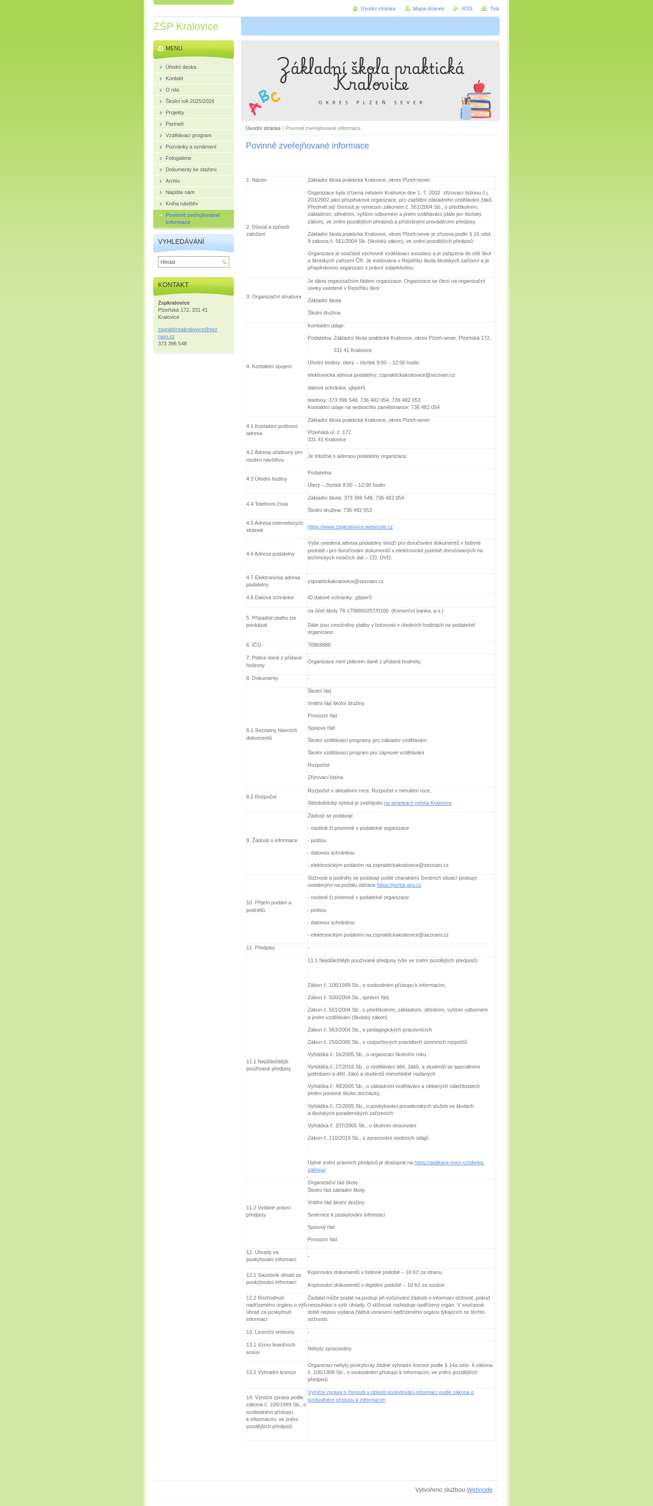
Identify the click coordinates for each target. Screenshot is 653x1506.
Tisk (494, 8)
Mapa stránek (428, 8)
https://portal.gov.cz (399, 885)
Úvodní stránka (263, 128)
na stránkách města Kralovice (418, 803)
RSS (467, 8)
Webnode (479, 1489)
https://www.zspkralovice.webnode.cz (350, 527)
